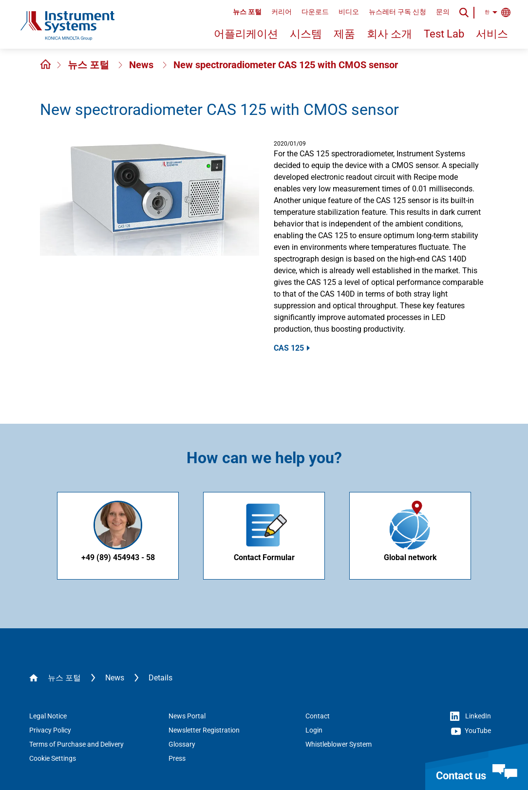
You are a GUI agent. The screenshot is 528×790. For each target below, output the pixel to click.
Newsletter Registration (204, 730)
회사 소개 (389, 34)
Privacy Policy (50, 730)
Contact (317, 716)
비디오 (349, 12)
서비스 (492, 34)
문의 (443, 12)
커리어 (281, 12)
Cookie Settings (52, 758)
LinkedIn (470, 716)
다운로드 (315, 12)
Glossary (182, 744)
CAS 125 (289, 348)
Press (177, 758)
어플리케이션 (246, 34)
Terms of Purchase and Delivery (76, 744)
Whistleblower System (338, 744)
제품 (344, 34)
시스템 (306, 34)
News (142, 65)
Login (313, 730)
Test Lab (444, 34)
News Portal (187, 716)
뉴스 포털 (247, 12)
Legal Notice (48, 716)
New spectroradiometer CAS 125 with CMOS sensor (285, 65)
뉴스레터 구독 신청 (397, 12)
